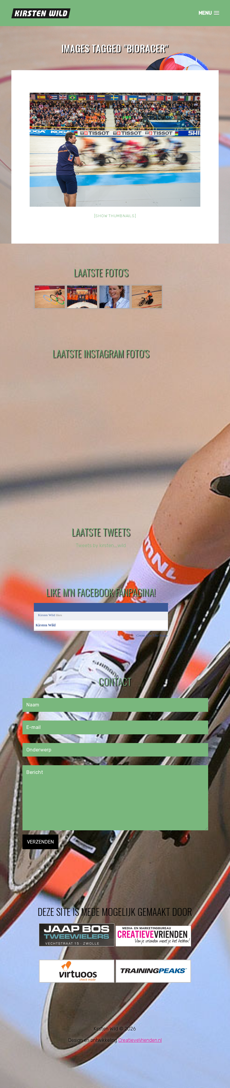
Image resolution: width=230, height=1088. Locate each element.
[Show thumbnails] (115, 216)
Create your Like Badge (152, 635)
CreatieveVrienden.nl (140, 1040)
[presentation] (68, 861)
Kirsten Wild (46, 615)
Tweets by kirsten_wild (101, 545)
